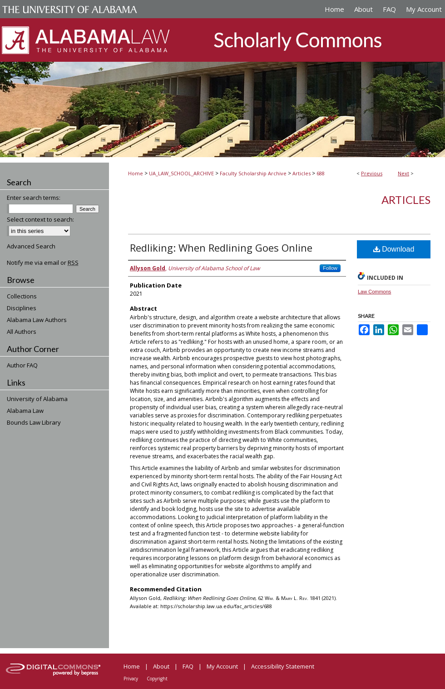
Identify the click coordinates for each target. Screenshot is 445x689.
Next (403, 173)
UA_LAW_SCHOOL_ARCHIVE (181, 173)
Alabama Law (25, 410)
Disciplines (21, 308)
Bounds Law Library (34, 422)
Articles (301, 173)
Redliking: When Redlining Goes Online (221, 247)
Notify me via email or (43, 262)
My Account (222, 666)
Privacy (131, 678)
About (161, 666)
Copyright (157, 678)
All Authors (21, 331)
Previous (371, 173)
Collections (22, 296)
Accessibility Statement (282, 666)
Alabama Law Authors (37, 320)
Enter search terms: (33, 197)
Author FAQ (22, 365)
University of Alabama (37, 399)
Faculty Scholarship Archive (253, 173)
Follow (330, 268)
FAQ (188, 666)
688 (320, 173)
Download (394, 249)
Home (135, 173)
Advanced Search (31, 246)
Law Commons (374, 291)
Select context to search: (40, 219)
